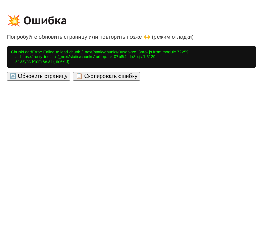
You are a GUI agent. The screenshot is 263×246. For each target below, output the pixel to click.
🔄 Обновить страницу (38, 76)
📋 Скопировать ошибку (106, 76)
